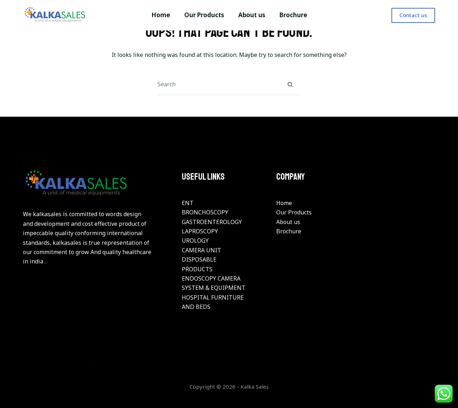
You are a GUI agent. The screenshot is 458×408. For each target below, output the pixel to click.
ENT (188, 203)
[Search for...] (218, 84)
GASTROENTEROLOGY (212, 222)
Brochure (288, 231)
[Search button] (290, 84)
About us (288, 222)
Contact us (413, 15)
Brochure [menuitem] (293, 15)
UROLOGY (195, 240)
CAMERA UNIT (201, 250)
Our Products (294, 212)
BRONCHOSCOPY (205, 212)
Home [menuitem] (160, 15)
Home (284, 203)
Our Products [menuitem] (204, 15)
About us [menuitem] (251, 15)
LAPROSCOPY (200, 231)
